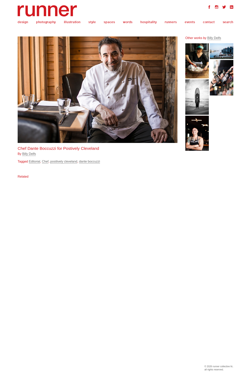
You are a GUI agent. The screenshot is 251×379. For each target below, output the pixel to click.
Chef (45, 161)
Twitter (224, 7)
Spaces (109, 22)
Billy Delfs (29, 153)
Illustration (72, 22)
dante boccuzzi (89, 161)
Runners (171, 22)
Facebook (209, 7)
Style (92, 22)
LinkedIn (231, 7)
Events (190, 22)
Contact (209, 22)
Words (128, 22)
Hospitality (148, 22)
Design (23, 22)
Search (228, 22)
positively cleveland (63, 161)
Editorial (34, 161)
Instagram (216, 7)
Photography (46, 22)
